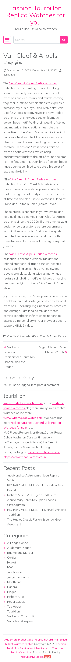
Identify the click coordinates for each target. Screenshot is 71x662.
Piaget (11, 592)
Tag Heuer (14, 606)
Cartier (11, 557)
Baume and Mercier (20, 552)
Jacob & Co (14, 572)
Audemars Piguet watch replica (23, 639)
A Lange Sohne (17, 543)
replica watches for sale (44, 452)
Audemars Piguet (19, 548)
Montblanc (14, 582)
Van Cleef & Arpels (18, 336)
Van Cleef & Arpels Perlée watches (33, 83)
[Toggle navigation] (7, 40)
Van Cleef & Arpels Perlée (50, 336)
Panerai (12, 587)
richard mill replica (55, 639)
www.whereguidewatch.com (23, 418)
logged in (27, 385)
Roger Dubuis (16, 601)
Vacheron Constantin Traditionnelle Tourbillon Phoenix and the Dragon (19, 357)
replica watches (22, 423)
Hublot (11, 562)
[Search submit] (64, 40)
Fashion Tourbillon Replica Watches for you (35, 15)
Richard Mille (15, 597)
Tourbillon (13, 611)
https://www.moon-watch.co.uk (24, 457)
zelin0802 (9, 74)
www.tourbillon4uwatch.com (23, 403)
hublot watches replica (19, 644)
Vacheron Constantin (21, 616)
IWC (10, 567)
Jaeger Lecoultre (18, 577)
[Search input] (36, 40)
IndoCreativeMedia (31, 656)
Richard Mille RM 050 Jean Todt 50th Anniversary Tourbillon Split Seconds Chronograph (31, 500)
